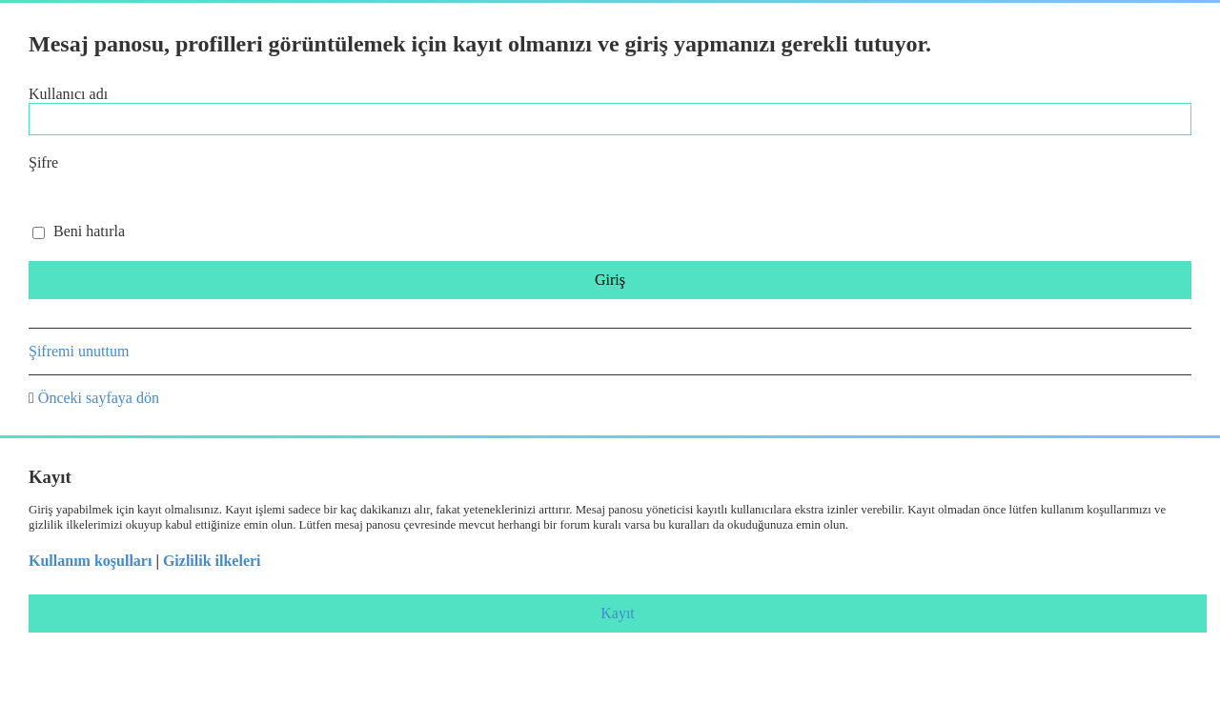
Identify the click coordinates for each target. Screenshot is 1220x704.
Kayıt (617, 613)
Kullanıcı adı (68, 94)
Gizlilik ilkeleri (212, 561)
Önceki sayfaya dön (98, 398)
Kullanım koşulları (90, 561)
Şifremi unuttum (79, 351)
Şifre (43, 162)
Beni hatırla (78, 231)
